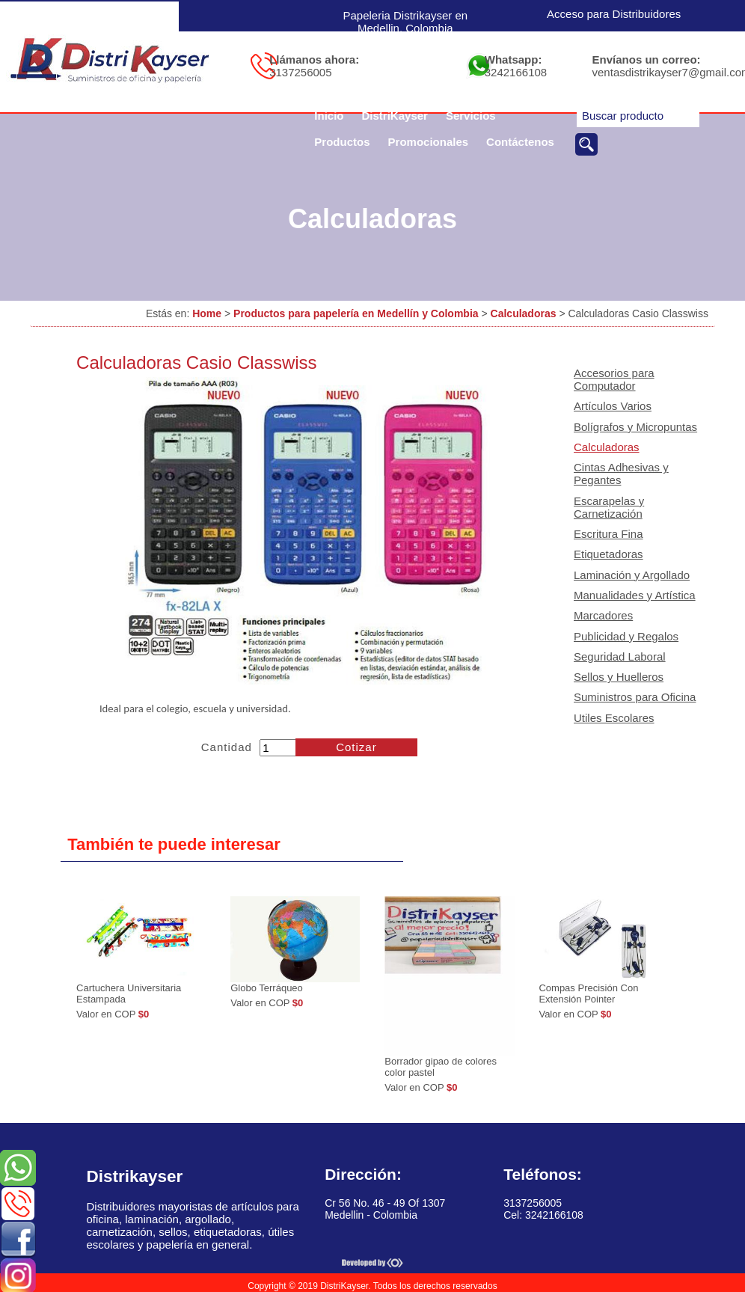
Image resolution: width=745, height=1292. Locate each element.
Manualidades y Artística (635, 595)
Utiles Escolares (614, 717)
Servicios (471, 115)
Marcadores (603, 615)
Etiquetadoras (608, 554)
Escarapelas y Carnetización (609, 507)
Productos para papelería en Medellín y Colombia (356, 313)
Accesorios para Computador (614, 379)
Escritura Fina (608, 533)
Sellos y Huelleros (618, 676)
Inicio (328, 115)
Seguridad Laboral (620, 656)
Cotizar (356, 747)
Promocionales (428, 141)
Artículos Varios (613, 405)
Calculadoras (524, 313)
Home (206, 313)
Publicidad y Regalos (626, 636)
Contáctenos (520, 141)
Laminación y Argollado (632, 575)
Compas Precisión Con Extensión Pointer (588, 993)
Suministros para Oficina (635, 697)
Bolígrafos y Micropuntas (635, 426)
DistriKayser (395, 115)
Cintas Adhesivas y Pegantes (621, 473)
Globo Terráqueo (266, 988)
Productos (342, 141)
